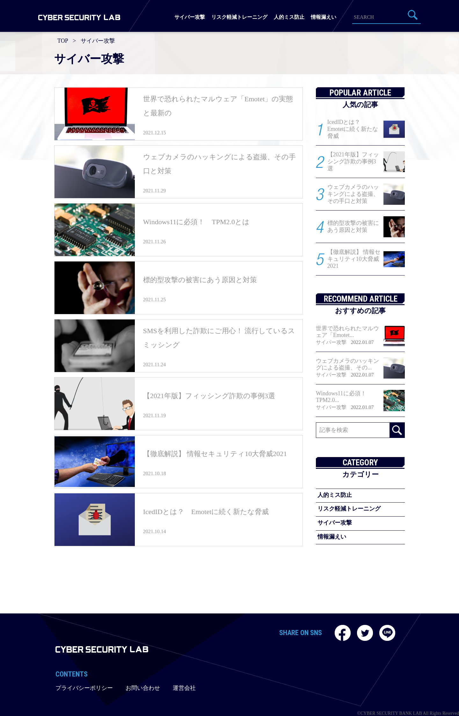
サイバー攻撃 (189, 17)
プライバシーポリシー (84, 688)
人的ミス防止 (289, 17)
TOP (62, 41)
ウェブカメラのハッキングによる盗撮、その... (347, 364)
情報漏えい (323, 17)
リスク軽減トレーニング (239, 17)
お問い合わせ (143, 688)
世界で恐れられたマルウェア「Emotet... (347, 332)
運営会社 (184, 688)
